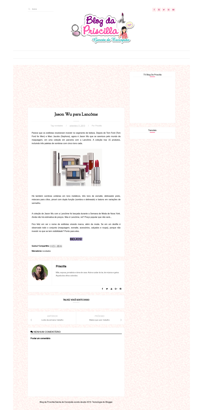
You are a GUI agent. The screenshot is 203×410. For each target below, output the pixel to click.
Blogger (108, 402)
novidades (59, 126)
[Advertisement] (76, 89)
